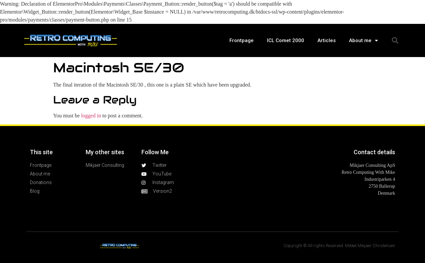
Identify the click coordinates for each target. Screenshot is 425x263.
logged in (91, 115)
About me (363, 40)
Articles (326, 40)
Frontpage (241, 40)
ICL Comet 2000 (285, 40)
